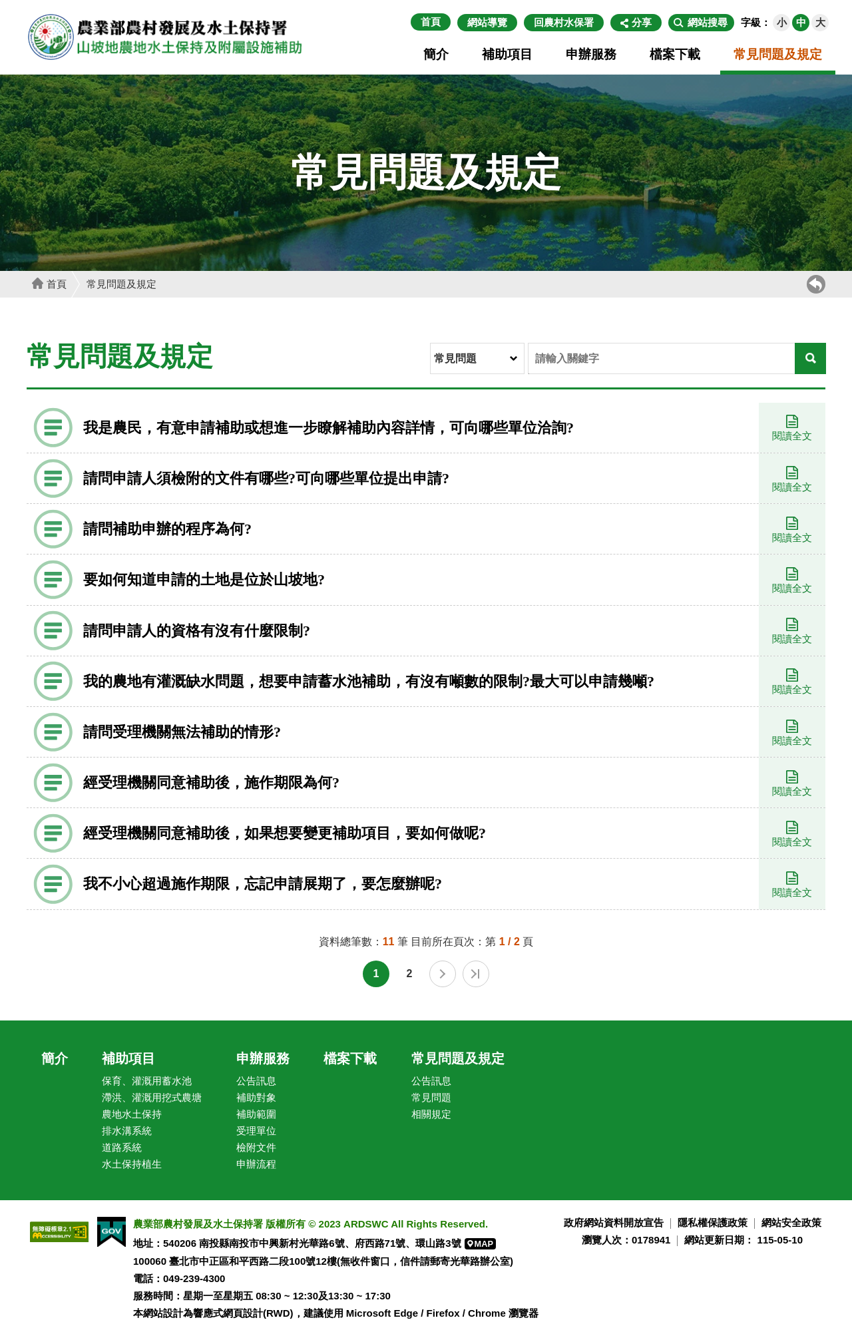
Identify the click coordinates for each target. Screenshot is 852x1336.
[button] (701, 22)
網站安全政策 (791, 1222)
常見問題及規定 (778, 54)
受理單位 (256, 1130)
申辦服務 (591, 54)
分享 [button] (642, 22)
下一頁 (442, 974)
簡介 (436, 54)
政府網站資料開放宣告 (614, 1222)
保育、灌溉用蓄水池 (147, 1080)
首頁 (431, 21)
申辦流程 (256, 1164)
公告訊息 (256, 1080)
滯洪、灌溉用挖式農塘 (152, 1097)
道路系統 (122, 1147)
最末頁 (476, 974)
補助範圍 (256, 1114)
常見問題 (431, 1097)
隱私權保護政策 (712, 1222)
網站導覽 (487, 22)
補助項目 (507, 54)
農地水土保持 (132, 1114)
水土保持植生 (132, 1164)
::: (403, 22)
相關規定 (431, 1114)
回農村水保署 (564, 22)
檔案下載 (675, 54)
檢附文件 (256, 1147)
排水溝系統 (127, 1130)
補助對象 (256, 1097)
